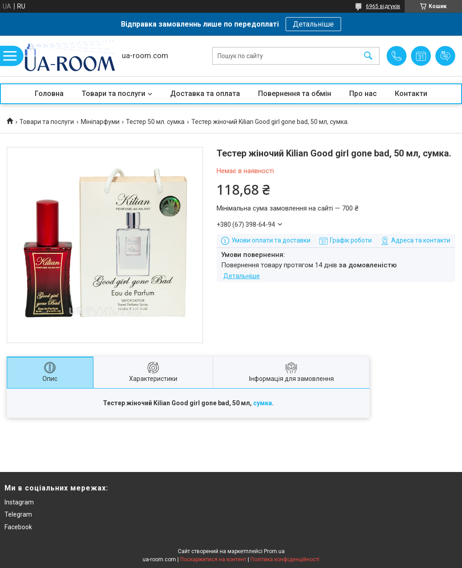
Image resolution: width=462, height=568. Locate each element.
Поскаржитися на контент (213, 559)
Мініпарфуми (100, 121)
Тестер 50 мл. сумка (155, 121)
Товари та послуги (113, 93)
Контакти (411, 93)
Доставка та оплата (205, 93)
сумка (262, 403)
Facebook (18, 527)
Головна (49, 93)
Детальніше (313, 24)
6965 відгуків (383, 6)
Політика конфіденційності (284, 559)
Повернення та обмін (294, 93)
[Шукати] (368, 56)
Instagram (19, 502)
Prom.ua (274, 551)
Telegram (18, 514)
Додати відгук (445, 56)
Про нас (363, 93)
